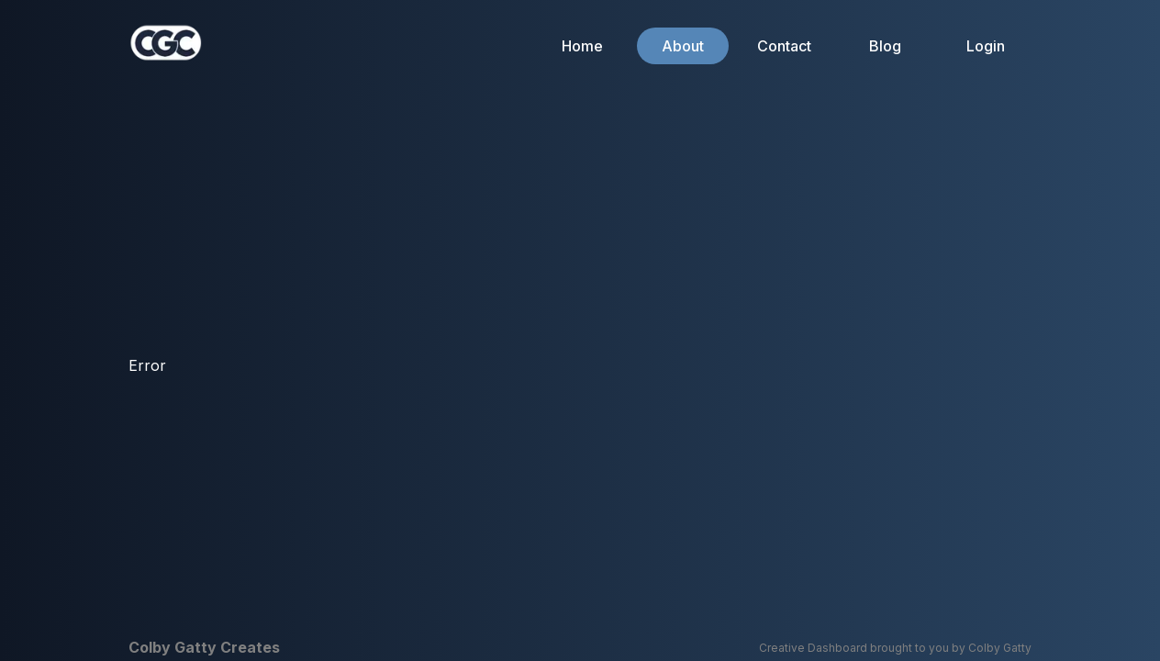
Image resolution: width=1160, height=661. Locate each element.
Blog (885, 46)
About (683, 46)
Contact (784, 46)
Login (985, 46)
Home (582, 46)
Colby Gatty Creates (204, 647)
